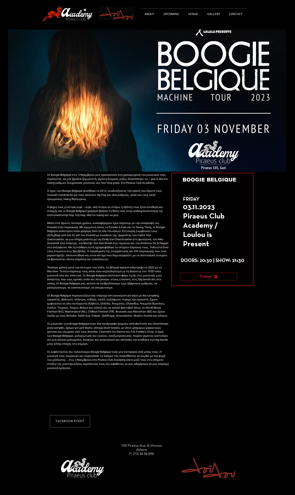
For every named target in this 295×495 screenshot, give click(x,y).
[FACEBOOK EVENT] (70, 421)
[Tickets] (208, 277)
